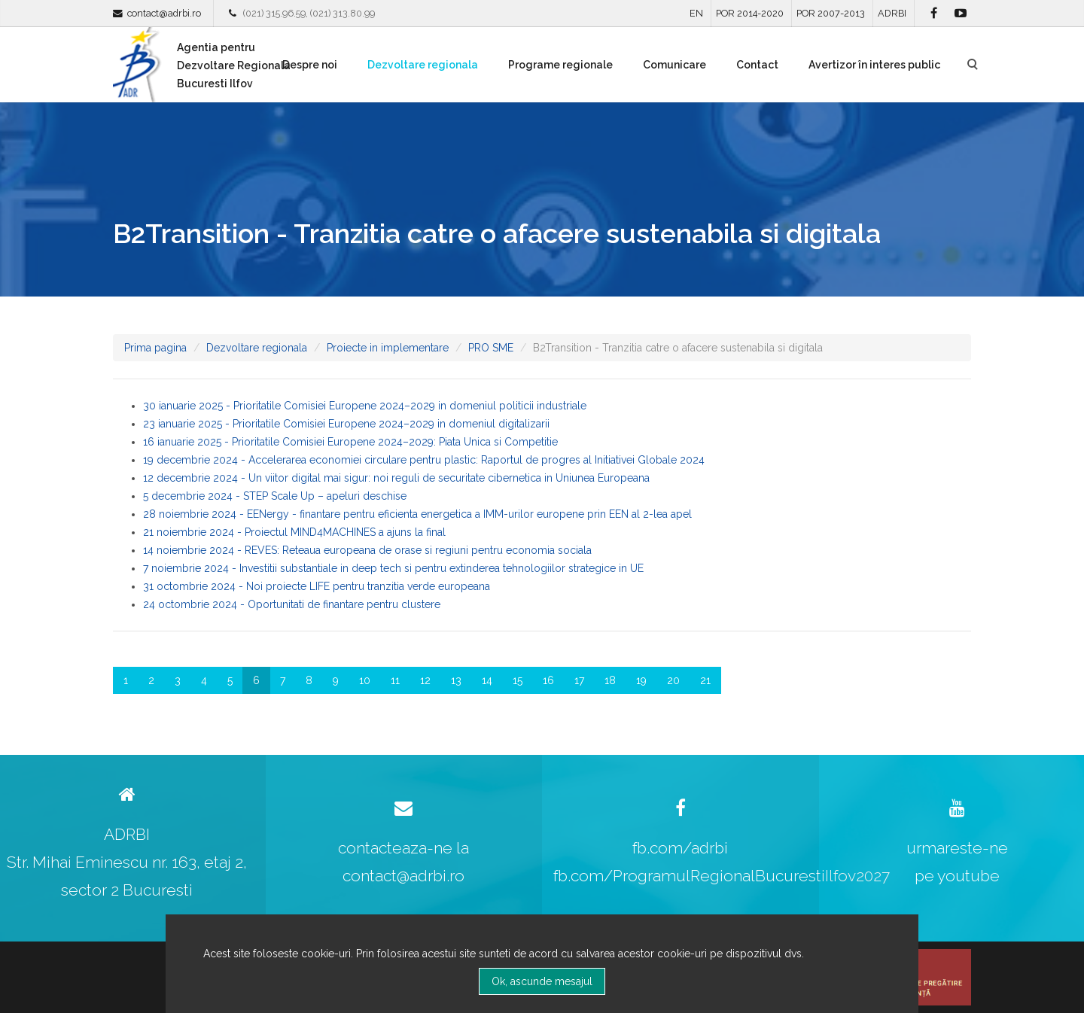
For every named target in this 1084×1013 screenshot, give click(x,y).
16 (548, 680)
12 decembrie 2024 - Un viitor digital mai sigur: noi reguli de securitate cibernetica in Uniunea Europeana (396, 478)
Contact (757, 65)
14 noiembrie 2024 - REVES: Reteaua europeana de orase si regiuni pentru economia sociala (367, 550)
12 (425, 680)
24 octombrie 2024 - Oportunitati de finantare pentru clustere (291, 604)
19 (641, 680)
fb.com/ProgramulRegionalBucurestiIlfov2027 (721, 875)
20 (673, 680)
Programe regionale (560, 65)
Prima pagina (155, 348)
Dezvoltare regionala (422, 65)
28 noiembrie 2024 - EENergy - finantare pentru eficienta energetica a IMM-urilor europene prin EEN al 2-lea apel (417, 514)
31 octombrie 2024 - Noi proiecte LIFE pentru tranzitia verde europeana (316, 586)
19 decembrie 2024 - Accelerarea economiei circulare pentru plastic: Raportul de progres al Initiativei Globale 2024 (424, 460)
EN (696, 13)
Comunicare (674, 65)
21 (705, 680)
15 (517, 680)
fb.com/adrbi (680, 847)
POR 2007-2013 (830, 13)
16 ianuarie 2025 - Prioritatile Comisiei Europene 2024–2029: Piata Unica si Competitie (350, 442)
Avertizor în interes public (874, 65)
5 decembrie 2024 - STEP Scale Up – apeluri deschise (274, 496)
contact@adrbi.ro (164, 13)
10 (364, 680)
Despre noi (309, 65)
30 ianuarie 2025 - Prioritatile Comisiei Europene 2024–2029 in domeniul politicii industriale (364, 406)
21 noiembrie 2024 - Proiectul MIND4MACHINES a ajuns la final (294, 532)
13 (456, 680)
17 (579, 680)
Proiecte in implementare (388, 348)
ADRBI (892, 13)
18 (610, 680)
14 (487, 680)
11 (395, 680)
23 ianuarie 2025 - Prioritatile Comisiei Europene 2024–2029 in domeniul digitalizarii (346, 424)
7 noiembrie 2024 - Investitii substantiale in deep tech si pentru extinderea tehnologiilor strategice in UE (393, 568)
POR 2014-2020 (750, 13)
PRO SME (490, 348)
